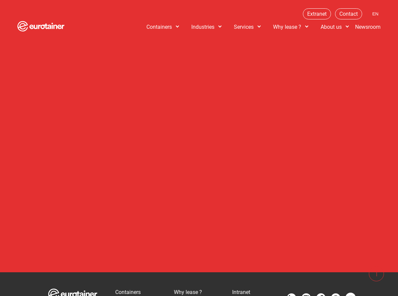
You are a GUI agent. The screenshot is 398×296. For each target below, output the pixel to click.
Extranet (317, 14)
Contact (348, 14)
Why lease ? (287, 27)
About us (331, 27)
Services (244, 27)
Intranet (241, 292)
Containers (159, 27)
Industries (202, 27)
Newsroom (368, 27)
